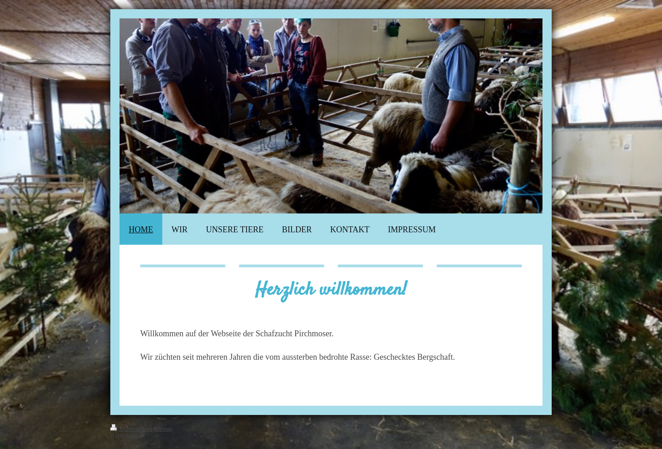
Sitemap (163, 429)
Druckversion (130, 429)
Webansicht (540, 434)
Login (545, 427)
